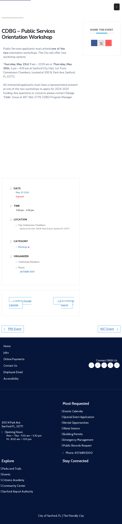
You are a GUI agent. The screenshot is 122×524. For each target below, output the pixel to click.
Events (6, 474)
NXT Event (109, 329)
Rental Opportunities (76, 422)
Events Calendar (73, 411)
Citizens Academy (13, 480)
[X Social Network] (101, 43)
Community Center (13, 485)
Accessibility (11, 378)
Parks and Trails (11, 468)
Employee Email (13, 372)
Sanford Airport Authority (17, 491)
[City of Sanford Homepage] (25, 409)
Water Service (71, 428)
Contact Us (10, 365)
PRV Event (12, 329)
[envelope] (108, 43)
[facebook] (94, 43)
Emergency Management (78, 439)
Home (7, 346)
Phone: (79, 452)
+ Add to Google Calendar (20, 303)
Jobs (6, 352)
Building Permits (73, 434)
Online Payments (13, 359)
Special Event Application (78, 417)
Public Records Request (77, 445)
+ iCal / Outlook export (65, 303)
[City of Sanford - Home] (18, 7)
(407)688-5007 (27, 271)
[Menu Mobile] (117, 6)
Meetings (22, 247)
